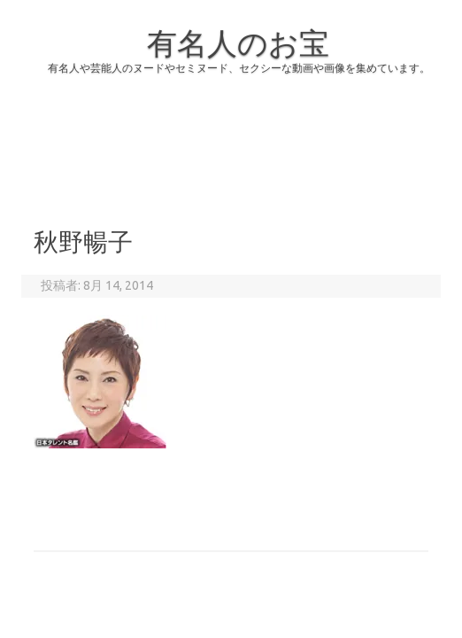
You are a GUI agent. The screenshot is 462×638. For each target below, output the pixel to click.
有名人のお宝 (238, 42)
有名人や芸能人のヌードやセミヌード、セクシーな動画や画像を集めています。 (239, 68)
